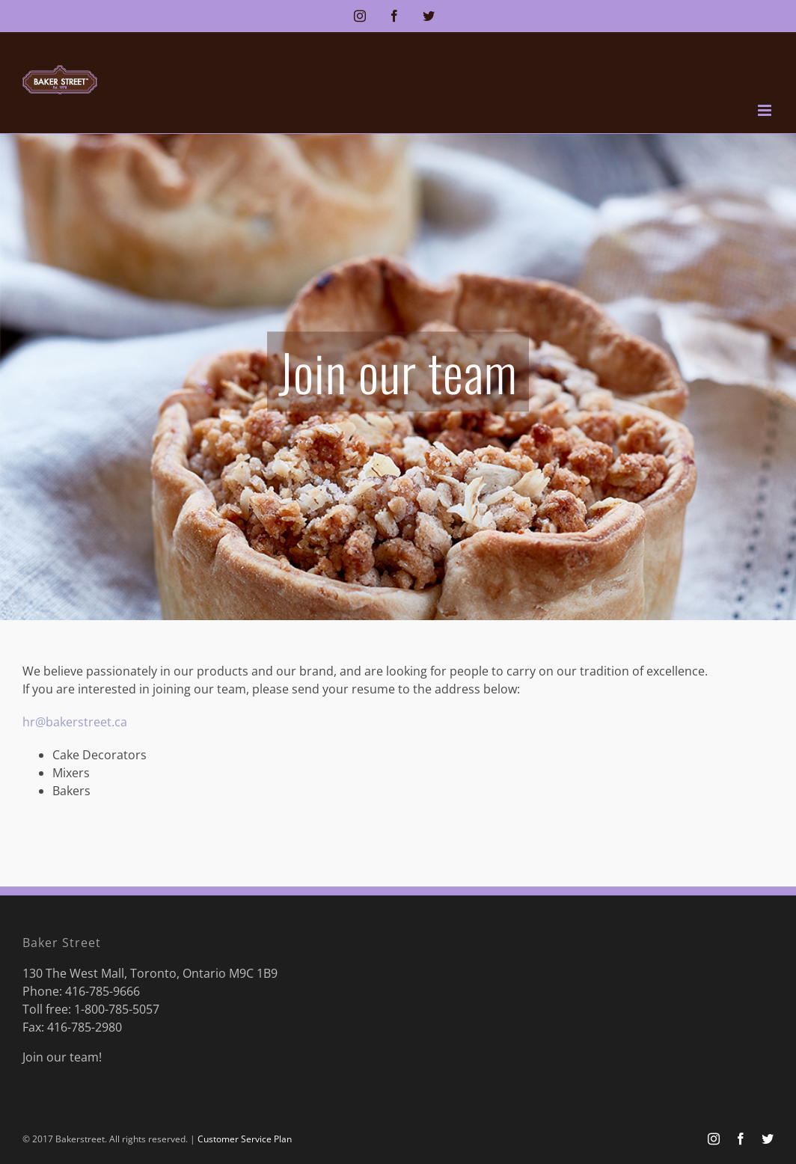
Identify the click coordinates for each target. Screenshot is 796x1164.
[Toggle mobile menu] (766, 110)
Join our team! (62, 1057)
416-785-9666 (102, 991)
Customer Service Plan (245, 1139)
